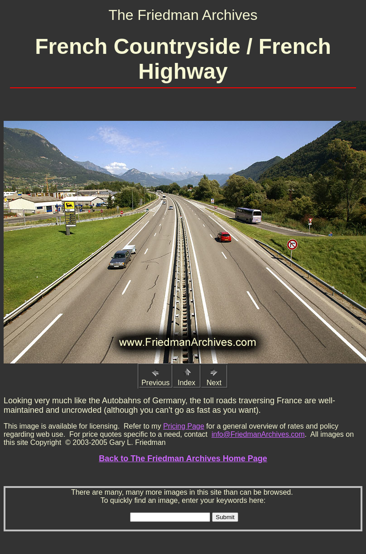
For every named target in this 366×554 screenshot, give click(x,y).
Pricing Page (183, 426)
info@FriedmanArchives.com (258, 434)
